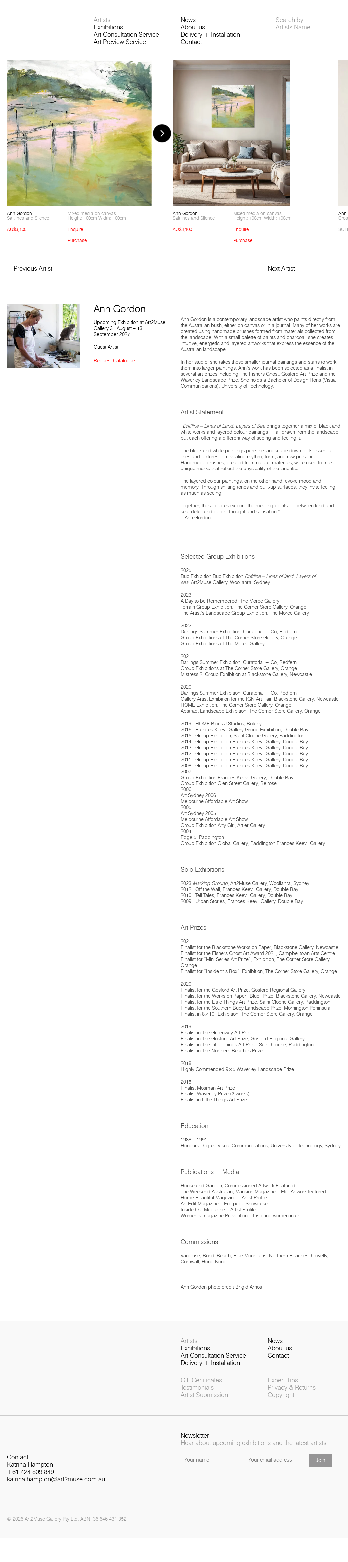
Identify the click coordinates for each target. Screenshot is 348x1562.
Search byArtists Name (293, 24)
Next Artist (281, 269)
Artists (102, 20)
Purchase (77, 240)
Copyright (281, 1395)
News (188, 20)
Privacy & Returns (292, 1388)
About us (193, 27)
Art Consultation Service (126, 35)
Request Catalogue (114, 360)
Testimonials (197, 1388)
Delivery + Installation (210, 35)
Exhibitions (108, 27)
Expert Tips (283, 1380)
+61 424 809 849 (30, 1472)
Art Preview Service (120, 42)
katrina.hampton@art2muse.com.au (56, 1479)
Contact (191, 42)
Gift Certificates (201, 1380)
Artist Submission (204, 1395)
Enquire (75, 229)
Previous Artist (33, 269)
